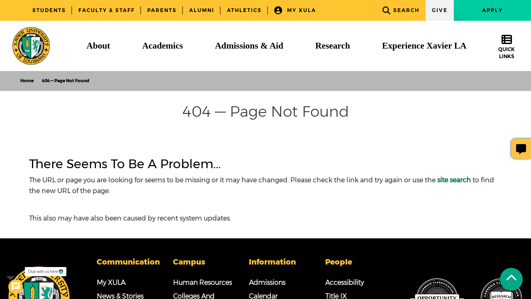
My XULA (295, 11)
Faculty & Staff (106, 10)
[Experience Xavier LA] (424, 45)
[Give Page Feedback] (521, 149)
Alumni (201, 10)
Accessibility (344, 283)
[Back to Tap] (511, 279)
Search (400, 11)
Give (440, 10)
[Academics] (162, 45)
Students (49, 10)
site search (454, 180)
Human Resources (202, 283)
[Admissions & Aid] (249, 45)
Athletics (244, 10)
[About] (98, 45)
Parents (162, 10)
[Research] (332, 45)
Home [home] (27, 80)
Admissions (267, 283)
